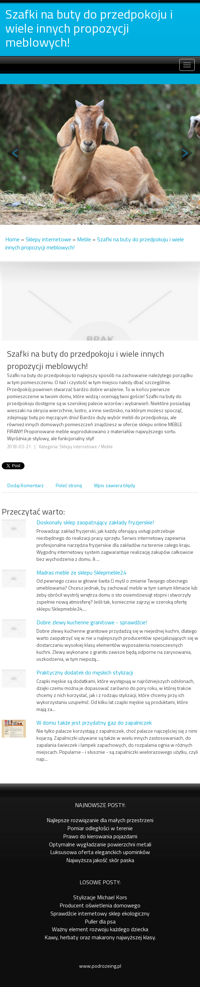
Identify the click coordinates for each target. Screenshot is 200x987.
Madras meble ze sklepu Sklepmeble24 (81, 572)
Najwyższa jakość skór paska (100, 860)
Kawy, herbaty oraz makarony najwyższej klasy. (100, 937)
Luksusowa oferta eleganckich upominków (100, 852)
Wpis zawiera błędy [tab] (114, 485)
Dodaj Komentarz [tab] (25, 485)
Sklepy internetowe (48, 239)
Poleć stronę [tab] (69, 485)
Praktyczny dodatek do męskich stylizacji (84, 672)
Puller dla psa (100, 921)
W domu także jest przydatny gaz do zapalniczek (94, 722)
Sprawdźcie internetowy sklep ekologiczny (100, 913)
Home (12, 239)
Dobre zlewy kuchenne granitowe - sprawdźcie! (91, 622)
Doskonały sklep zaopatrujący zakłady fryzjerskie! (95, 522)
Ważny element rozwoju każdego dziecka (100, 929)
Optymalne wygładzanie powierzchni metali (100, 844)
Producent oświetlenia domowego (100, 905)
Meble (84, 239)
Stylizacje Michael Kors (100, 897)
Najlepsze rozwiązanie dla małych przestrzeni (100, 820)
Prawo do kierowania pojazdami (100, 836)
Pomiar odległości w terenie (100, 828)
